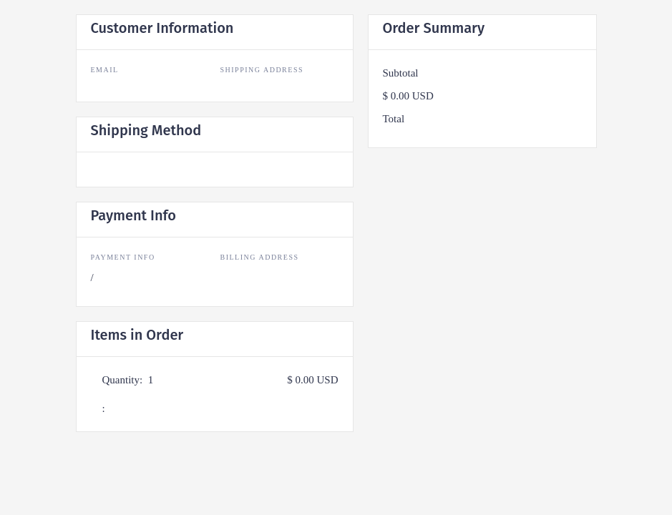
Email (105, 70)
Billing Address (259, 257)
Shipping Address (262, 70)
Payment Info (123, 257)
